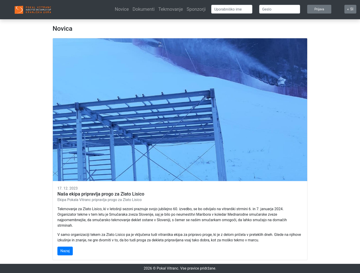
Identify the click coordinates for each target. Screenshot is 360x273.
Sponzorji (196, 9)
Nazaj (65, 251)
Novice (122, 9)
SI (351, 9)
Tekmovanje (170, 9)
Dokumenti (143, 9)
